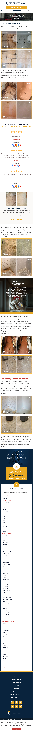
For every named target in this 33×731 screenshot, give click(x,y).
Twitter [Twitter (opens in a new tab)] (20, 702)
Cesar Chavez (6, 536)
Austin (4, 507)
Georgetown (6, 637)
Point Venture (6, 590)
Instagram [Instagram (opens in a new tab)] (12, 702)
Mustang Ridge (7, 584)
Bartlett (5, 628)
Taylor (4, 654)
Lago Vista (5, 573)
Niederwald (6, 522)
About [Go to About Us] (16, 689)
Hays (4, 516)
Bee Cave (5, 542)
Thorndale (5, 656)
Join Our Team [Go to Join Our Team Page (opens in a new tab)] (16, 697)
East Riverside (6, 564)
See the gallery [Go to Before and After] (16, 220)
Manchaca (6, 580)
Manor (4, 582)
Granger (5, 639)
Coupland (5, 632)
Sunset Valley (6, 604)
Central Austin (6, 549)
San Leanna (6, 595)
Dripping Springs (7, 514)
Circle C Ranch (7, 551)
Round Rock (6, 650)
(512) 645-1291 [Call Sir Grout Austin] (15, 10)
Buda (4, 509)
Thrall (4, 658)
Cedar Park (6, 630)
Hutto (4, 569)
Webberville (6, 612)
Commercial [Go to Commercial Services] (16, 683)
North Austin (6, 586)
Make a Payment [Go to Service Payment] (16, 694)
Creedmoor (6, 553)
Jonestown (6, 571)
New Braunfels (6, 503)
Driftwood (5, 511)
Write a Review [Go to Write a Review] (1, 10)
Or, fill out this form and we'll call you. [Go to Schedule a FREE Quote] (17, 478)
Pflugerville (5, 588)
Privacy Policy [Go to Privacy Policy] (19, 722)
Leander (5, 577)
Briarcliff (5, 544)
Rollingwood (6, 593)
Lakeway (5, 575)
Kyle (4, 518)
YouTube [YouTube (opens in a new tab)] (12, 706)
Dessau (5, 558)
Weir (4, 663)
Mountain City (6, 520)
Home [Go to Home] (16, 677)
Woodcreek (6, 531)
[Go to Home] (16, 3)
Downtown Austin (7, 560)
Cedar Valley (6, 547)
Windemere (6, 619)
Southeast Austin (7, 597)
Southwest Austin (7, 599)
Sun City (5, 652)
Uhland (5, 527)
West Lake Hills (6, 617)
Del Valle (5, 555)
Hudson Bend (6, 566)
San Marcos (6, 525)
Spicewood (6, 601)
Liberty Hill (5, 647)
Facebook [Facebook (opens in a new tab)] (16, 702)
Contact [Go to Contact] (16, 691)
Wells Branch (6, 615)
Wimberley (5, 529)
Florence (5, 634)
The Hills (5, 608)
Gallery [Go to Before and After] (16, 686)
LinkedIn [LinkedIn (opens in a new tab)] (16, 706)
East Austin (6, 562)
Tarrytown (5, 606)
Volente (5, 610)
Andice (5, 623)
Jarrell (4, 643)
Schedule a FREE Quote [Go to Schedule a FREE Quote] (16, 7)
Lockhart (5, 498)
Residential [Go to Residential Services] (16, 680)
